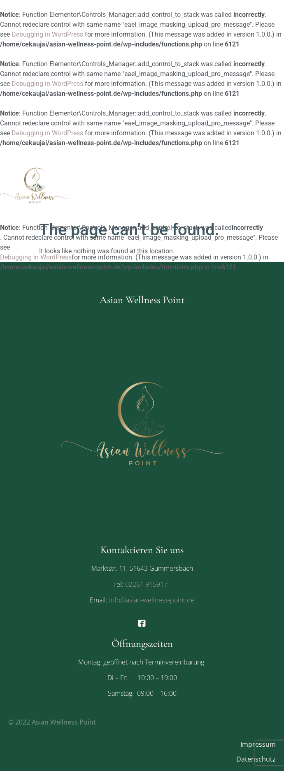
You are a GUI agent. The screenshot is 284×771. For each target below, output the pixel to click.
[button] (246, 234)
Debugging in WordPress (47, 34)
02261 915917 (146, 584)
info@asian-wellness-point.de (151, 599)
